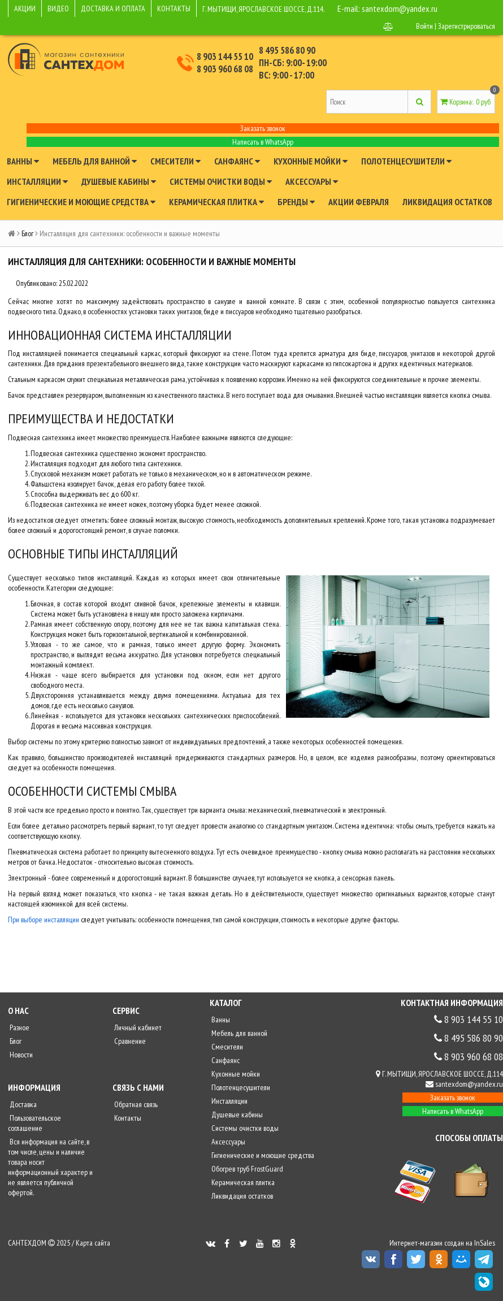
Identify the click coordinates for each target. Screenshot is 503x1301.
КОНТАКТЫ (173, 8)
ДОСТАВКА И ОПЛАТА (113, 8)
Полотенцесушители (406, 161)
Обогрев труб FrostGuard (246, 1169)
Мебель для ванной (95, 161)
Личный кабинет (137, 1027)
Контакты (126, 1118)
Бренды (296, 202)
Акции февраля (358, 201)
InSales (484, 1243)
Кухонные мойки (311, 161)
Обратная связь (135, 1104)
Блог (27, 233)
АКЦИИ (25, 8)
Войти (424, 26)
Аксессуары (311, 181)
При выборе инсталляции (43, 919)
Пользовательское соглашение (34, 1123)
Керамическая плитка (216, 202)
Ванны (23, 161)
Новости (20, 1055)
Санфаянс (237, 161)
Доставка (22, 1104)
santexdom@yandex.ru (399, 8)
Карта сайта (93, 1243)
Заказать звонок (262, 128)
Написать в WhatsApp (262, 142)
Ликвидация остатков (447, 201)
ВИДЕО (58, 8)
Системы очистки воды (221, 181)
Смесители (175, 161)
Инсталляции (37, 181)
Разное (18, 1027)
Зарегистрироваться (466, 26)
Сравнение (129, 1041)
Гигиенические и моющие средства (81, 202)
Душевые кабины (118, 181)
